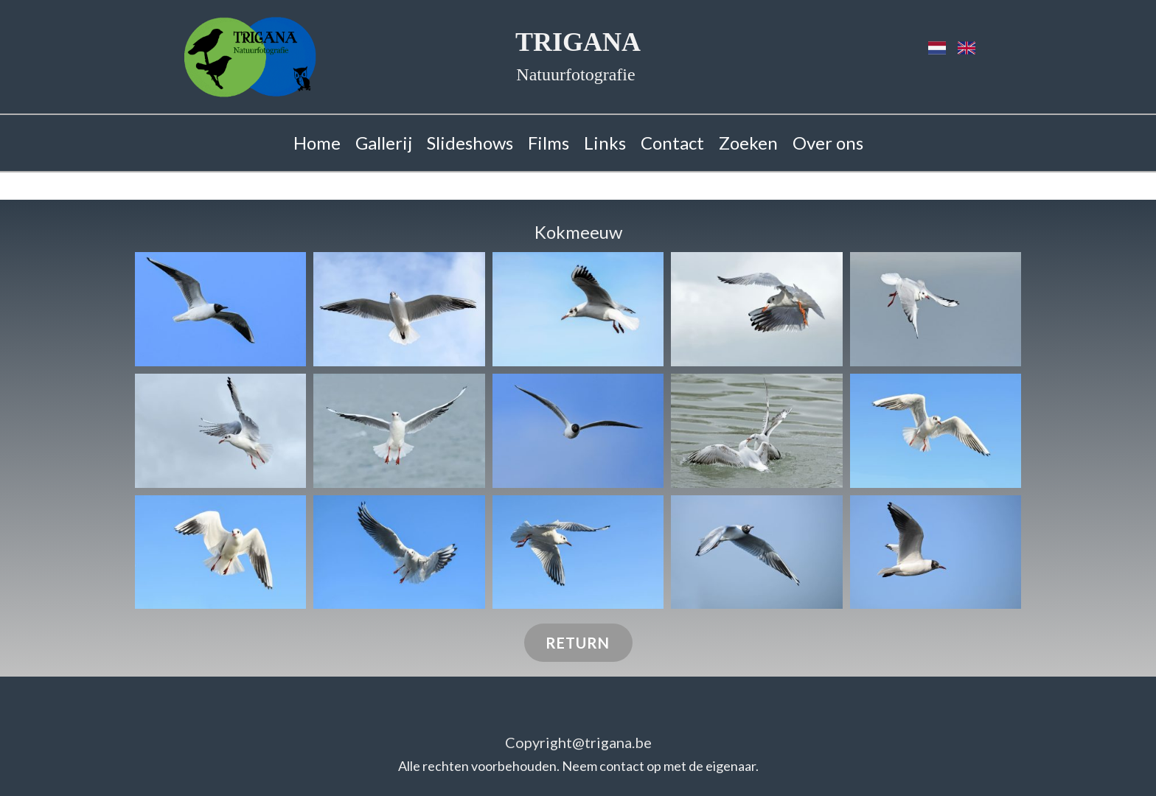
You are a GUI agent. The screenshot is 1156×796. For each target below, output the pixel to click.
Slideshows (470, 142)
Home (317, 142)
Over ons (828, 142)
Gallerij (383, 142)
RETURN (578, 643)
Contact (672, 142)
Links (605, 142)
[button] (220, 309)
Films (548, 142)
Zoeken (748, 142)
